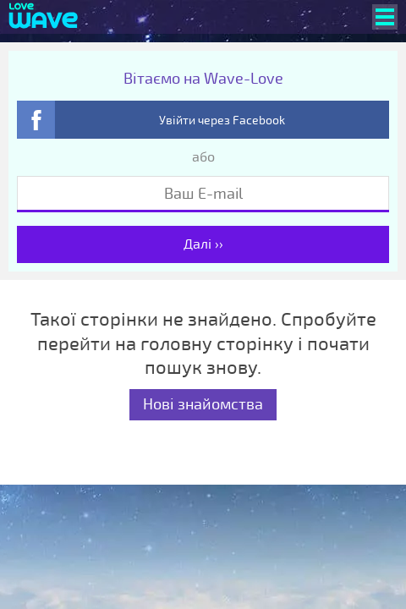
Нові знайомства (203, 404)
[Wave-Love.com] (43, 17)
